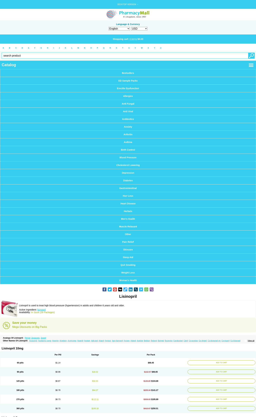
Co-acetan (193, 341)
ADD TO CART (220, 363)
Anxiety (128, 126)
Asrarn (127, 341)
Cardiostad (178, 341)
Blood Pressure (128, 157)
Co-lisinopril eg (214, 341)
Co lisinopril (235, 341)
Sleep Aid (128, 257)
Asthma (128, 142)
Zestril (43, 338)
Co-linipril (203, 341)
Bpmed (161, 341)
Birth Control (128, 149)
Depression (128, 173)
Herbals (128, 211)
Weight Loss (128, 272)
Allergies (128, 96)
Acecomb (33, 341)
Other (128, 234)
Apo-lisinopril (117, 341)
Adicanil (94, 341)
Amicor (108, 341)
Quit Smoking (128, 265)
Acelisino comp (44, 341)
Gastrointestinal (128, 188)
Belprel (154, 341)
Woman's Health (128, 280)
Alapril (101, 341)
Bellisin (147, 341)
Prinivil (27, 338)
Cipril (186, 341)
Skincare (128, 249)
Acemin (55, 341)
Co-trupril (225, 341)
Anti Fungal (128, 103)
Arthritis (128, 134)
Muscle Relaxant (128, 226)
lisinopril (41, 309)
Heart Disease (128, 203)
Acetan (87, 341)
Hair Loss (128, 196)
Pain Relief (128, 242)
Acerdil (80, 341)
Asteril (133, 341)
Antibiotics (128, 119)
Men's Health (128, 219)
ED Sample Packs (128, 80)
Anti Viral (128, 111)
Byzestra (168, 341)
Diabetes (128, 180)
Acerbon (63, 341)
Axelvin (140, 341)
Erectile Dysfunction (128, 88)
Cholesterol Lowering (128, 165)
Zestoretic (35, 338)
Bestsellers (128, 73)
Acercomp (72, 341)
